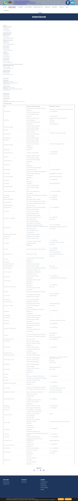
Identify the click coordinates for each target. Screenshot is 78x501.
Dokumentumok (44, 485)
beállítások (37, 499)
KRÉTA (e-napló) (6, 482)
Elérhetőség (24, 482)
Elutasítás (68, 499)
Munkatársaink (43, 483)
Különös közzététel (44, 487)
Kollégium (42, 489)
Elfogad (60, 499)
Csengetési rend (6, 483)
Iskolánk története (44, 482)
